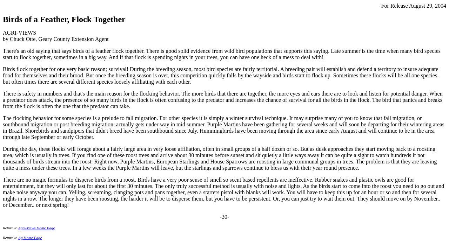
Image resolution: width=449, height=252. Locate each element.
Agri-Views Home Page (36, 228)
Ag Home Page (30, 238)
